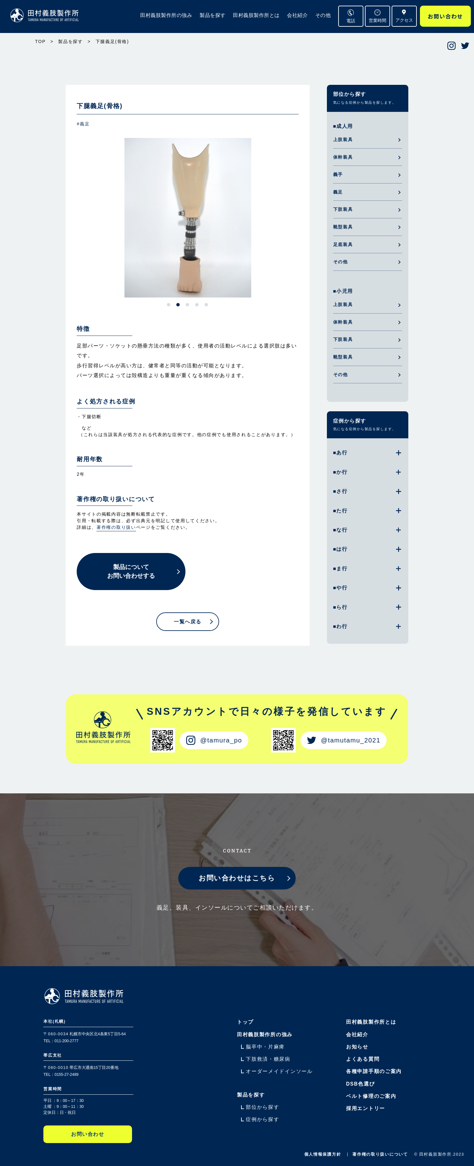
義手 (338, 174)
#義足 (83, 123)
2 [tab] (178, 305)
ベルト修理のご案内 (371, 1096)
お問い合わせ (445, 16)
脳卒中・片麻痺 (265, 1046)
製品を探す (213, 15)
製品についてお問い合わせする (131, 571)
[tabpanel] (188, 218)
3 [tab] (188, 305)
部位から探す (349, 94)
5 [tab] (206, 305)
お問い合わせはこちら (236, 878)
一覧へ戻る (187, 622)
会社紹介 (297, 15)
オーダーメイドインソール (279, 1071)
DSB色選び (360, 1084)
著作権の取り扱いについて (380, 1154)
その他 (323, 15)
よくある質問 (362, 1059)
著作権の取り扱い (116, 527)
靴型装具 (343, 226)
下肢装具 (343, 209)
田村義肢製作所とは (256, 15)
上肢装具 (343, 139)
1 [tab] (169, 305)
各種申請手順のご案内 (374, 1071)
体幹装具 (343, 157)
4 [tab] (197, 305)
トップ (245, 1022)
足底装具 (343, 244)
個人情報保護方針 (322, 1154)
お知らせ (357, 1046)
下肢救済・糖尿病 (268, 1059)
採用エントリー (365, 1108)
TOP (40, 41)
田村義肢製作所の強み (166, 15)
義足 (338, 191)
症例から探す (349, 421)
